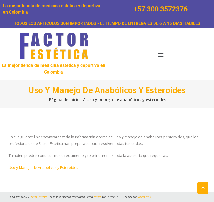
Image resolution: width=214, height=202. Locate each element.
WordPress (144, 197)
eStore (97, 197)
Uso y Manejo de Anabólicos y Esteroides (43, 167)
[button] (160, 54)
